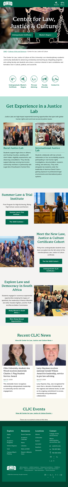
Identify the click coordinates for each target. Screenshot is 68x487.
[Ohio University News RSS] (61, 475)
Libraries (23, 446)
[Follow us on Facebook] (50, 456)
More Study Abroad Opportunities (17, 320)
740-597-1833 (56, 449)
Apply (9, 434)
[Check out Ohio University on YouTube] (53, 476)
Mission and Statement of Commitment (33, 469)
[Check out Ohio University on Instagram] (48, 477)
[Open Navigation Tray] (63, 4)
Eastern (37, 441)
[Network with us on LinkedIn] (57, 456)
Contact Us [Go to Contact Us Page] (55, 81)
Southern (38, 447)
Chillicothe (38, 438)
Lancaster (38, 444)
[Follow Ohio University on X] (56, 475)
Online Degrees (12, 446)
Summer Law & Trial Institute (17, 213)
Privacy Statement (29, 470)
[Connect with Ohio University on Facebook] (45, 475)
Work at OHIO (25, 449)
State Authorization (39, 470)
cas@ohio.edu (56, 446)
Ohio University (14, 474)
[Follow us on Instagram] (54, 458)
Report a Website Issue (26, 453)
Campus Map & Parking (11, 453)
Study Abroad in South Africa (17, 311)
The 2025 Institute (16, 222)
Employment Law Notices (47, 467)
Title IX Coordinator (50, 470)
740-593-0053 (56, 453)
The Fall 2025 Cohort (50, 261)
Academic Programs (10, 442)
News (23, 443)
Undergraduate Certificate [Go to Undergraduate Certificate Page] (14, 82)
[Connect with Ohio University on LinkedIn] (50, 475)
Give (8, 438)
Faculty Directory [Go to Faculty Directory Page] (44, 82)
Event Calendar (26, 434)
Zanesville (38, 450)
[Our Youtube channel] (50, 461)
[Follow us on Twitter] (54, 461)
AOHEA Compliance (34, 467)
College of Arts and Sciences (17, 52)
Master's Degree (45, 35)
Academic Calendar (24, 438)
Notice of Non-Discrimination (52, 469)
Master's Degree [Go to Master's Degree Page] (23, 82)
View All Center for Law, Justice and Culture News (33, 340)
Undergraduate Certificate (21, 35)
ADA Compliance (24, 467)
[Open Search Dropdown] (56, 4)
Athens (37, 434)
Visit (8, 449)
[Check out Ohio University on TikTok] (58, 475)
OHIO (5, 52)
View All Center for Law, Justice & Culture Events (33, 413)
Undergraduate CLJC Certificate (51, 270)
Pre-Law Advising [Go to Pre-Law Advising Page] (34, 82)
